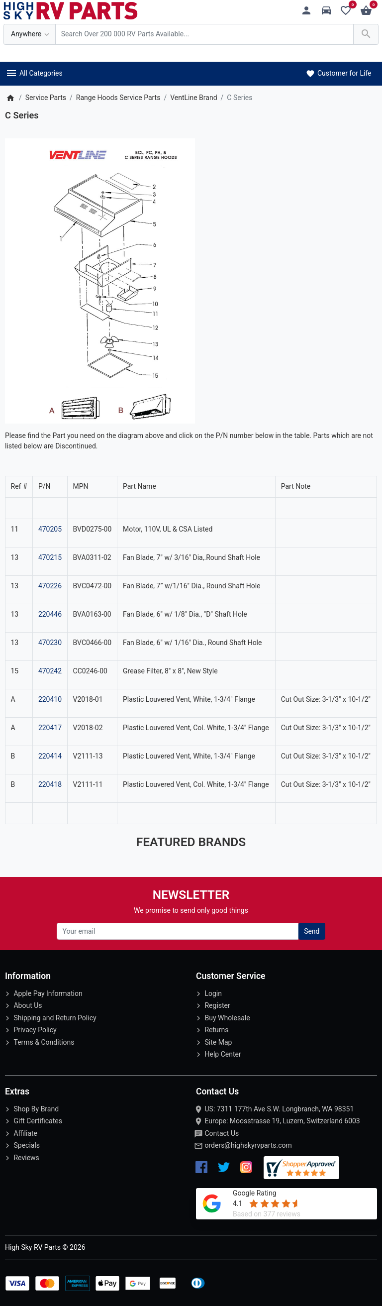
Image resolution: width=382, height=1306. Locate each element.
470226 (50, 586)
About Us (27, 1005)
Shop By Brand (36, 1109)
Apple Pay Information (47, 993)
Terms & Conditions (43, 1042)
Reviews (26, 1158)
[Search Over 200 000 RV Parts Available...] (204, 34)
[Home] (10, 98)
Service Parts (45, 98)
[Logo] (70, 10)
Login (213, 993)
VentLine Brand (193, 98)
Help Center (222, 1054)
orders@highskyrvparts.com (247, 1145)
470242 (50, 671)
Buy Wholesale (227, 1018)
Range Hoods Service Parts (118, 98)
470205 (50, 529)
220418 (50, 784)
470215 (50, 557)
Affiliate (25, 1133)
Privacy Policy (34, 1030)
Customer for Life (338, 73)
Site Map (218, 1042)
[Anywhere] (29, 34)
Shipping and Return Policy (54, 1018)
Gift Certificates (37, 1121)
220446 (50, 614)
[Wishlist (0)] (348, 10)
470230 (50, 643)
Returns (216, 1030)
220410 (50, 699)
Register (217, 1005)
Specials (26, 1145)
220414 (50, 756)
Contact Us (221, 1133)
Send (311, 931)
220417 (50, 728)
